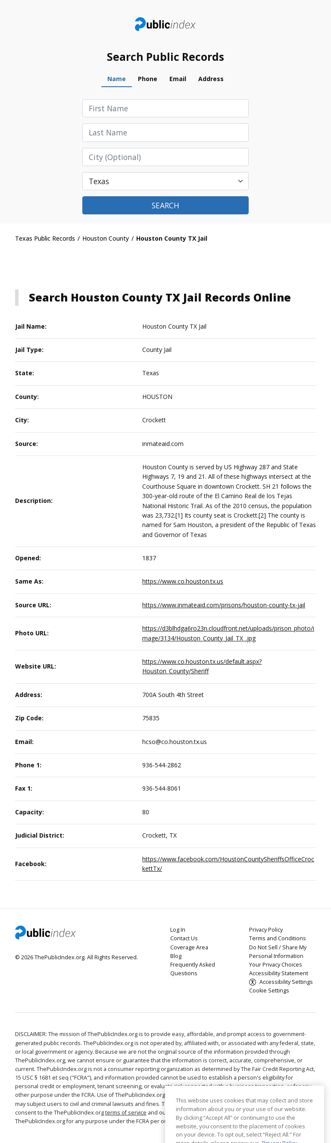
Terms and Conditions (277, 938)
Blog (175, 956)
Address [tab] (211, 79)
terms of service (126, 1112)
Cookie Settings (269, 990)
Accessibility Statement (278, 973)
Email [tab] (177, 79)
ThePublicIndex (166, 24)
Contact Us (184, 938)
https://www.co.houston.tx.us (182, 581)
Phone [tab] (147, 79)
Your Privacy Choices (275, 964)
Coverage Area (189, 947)
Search (165, 205)
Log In (177, 929)
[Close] (313, 1111)
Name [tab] (116, 79)
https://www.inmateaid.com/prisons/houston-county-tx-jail (223, 605)
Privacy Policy (266, 929)
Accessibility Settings (286, 982)
